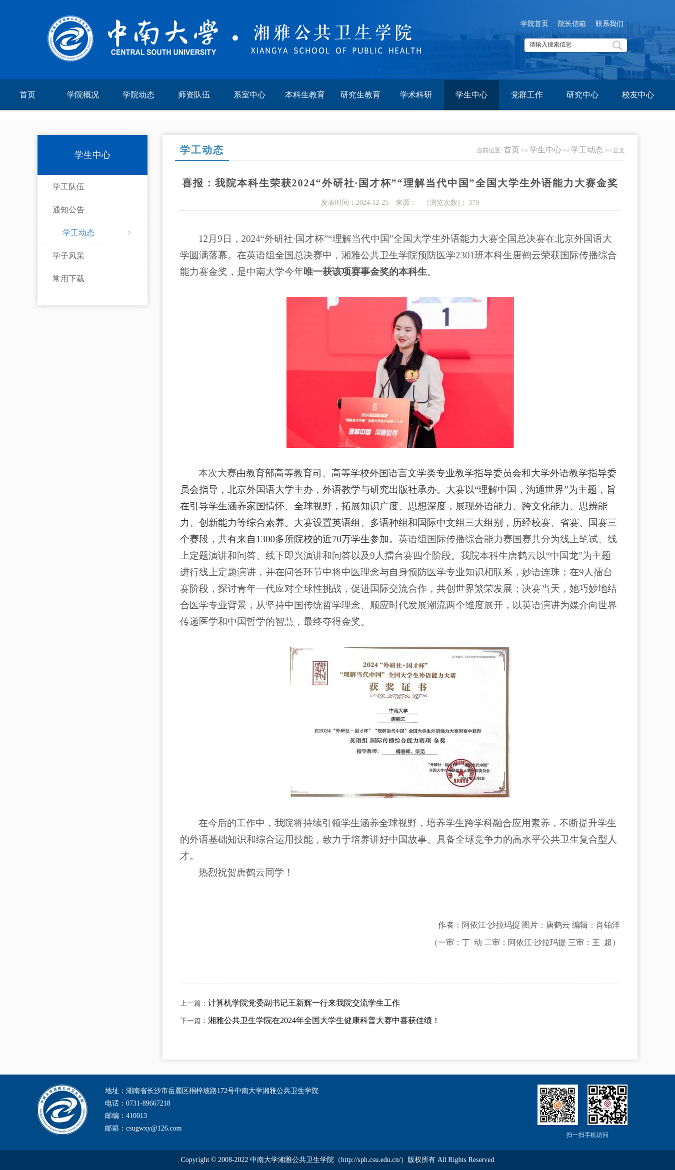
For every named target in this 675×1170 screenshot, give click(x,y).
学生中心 (472, 94)
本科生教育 (305, 94)
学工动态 (78, 232)
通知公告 (68, 209)
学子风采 (68, 255)
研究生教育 (360, 94)
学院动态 (138, 94)
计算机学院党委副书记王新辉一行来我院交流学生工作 (304, 1003)
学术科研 (416, 94)
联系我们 (610, 23)
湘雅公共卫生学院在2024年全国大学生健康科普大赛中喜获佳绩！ (324, 1020)
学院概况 (83, 94)
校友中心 (638, 94)
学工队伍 (68, 186)
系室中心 (250, 94)
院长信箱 (572, 23)
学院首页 (534, 23)
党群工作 (527, 94)
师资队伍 (194, 94)
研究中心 (582, 94)
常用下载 (68, 278)
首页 (28, 94)
